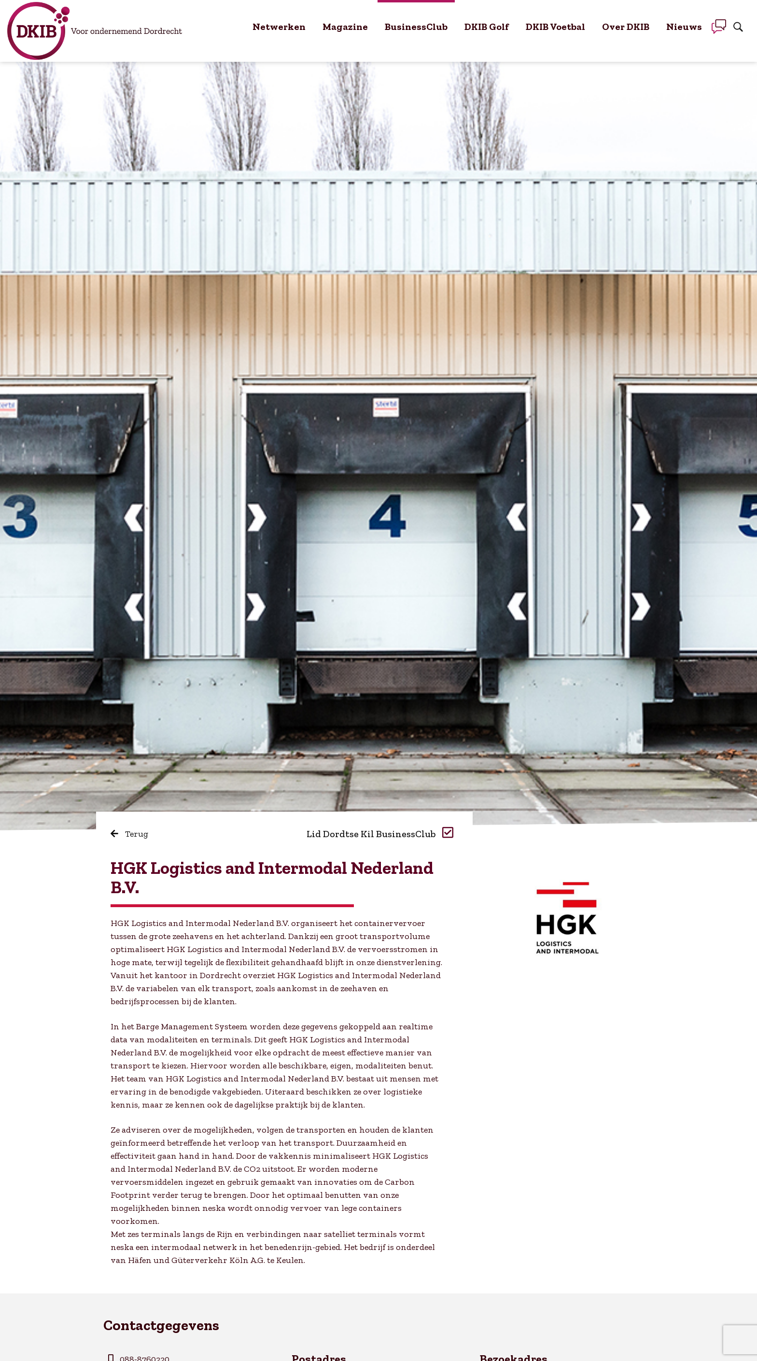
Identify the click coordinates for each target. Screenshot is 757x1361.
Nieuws (684, 26)
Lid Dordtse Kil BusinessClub (380, 834)
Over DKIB (625, 26)
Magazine (345, 26)
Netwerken (279, 26)
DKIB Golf (486, 26)
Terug (129, 833)
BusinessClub (416, 26)
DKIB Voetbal (555, 26)
